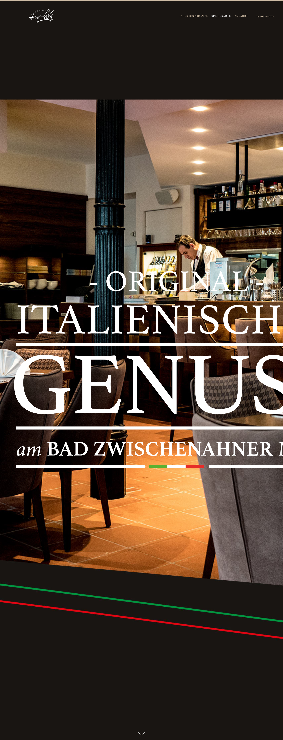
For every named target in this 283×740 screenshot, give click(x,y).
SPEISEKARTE (221, 16)
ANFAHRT (241, 16)
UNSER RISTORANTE (193, 16)
